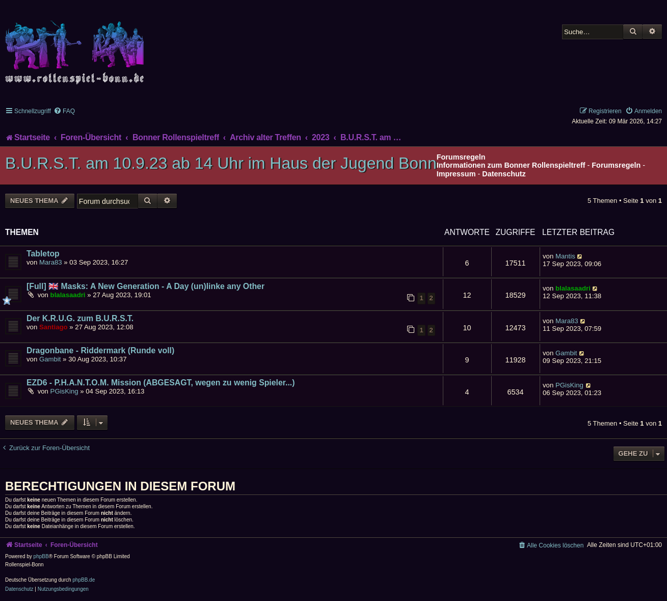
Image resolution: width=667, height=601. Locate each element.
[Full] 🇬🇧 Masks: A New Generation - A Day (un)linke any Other (145, 286)
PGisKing (64, 391)
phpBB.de (83, 580)
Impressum (456, 174)
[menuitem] (64, 111)
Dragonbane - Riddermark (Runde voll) (100, 350)
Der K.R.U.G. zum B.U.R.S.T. (80, 318)
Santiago (53, 327)
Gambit (50, 359)
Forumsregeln (616, 165)
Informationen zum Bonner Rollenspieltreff (511, 165)
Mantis (565, 256)
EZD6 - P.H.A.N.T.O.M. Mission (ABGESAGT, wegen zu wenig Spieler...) (160, 382)
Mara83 (50, 262)
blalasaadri (68, 295)
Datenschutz (504, 174)
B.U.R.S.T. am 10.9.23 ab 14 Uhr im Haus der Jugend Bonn (221, 163)
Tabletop (43, 253)
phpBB (41, 556)
